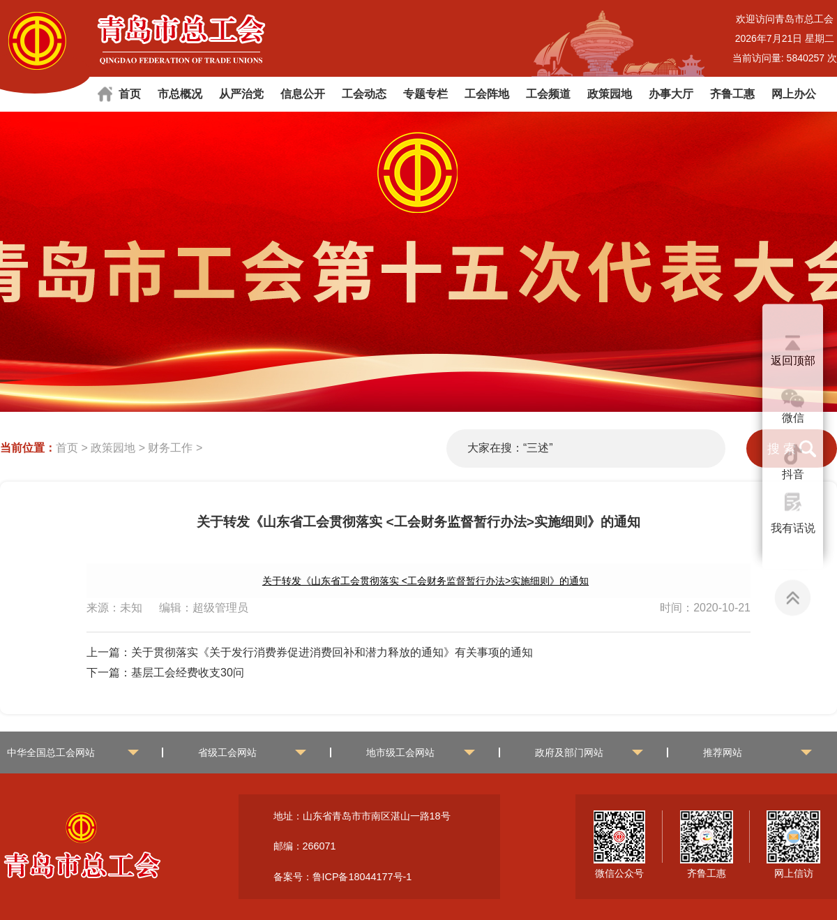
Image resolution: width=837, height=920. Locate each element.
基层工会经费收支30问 (187, 672)
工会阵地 (487, 94)
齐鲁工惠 (732, 94)
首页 (130, 94)
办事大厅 (671, 94)
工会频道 (548, 94)
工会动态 (364, 94)
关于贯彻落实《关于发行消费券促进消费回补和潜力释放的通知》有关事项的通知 (332, 652)
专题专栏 (425, 94)
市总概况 (180, 94)
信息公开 (302, 94)
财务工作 (170, 448)
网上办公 (793, 94)
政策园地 (609, 94)
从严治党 (241, 94)
